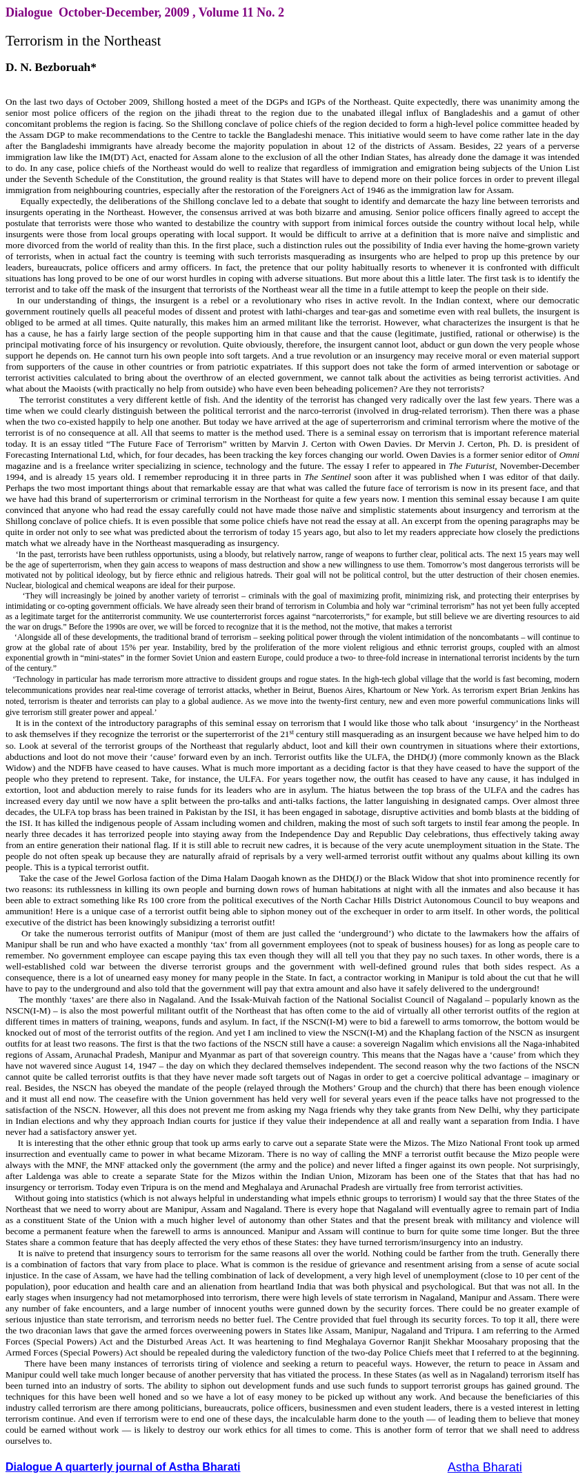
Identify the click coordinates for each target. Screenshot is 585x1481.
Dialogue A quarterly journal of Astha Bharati (123, 1467)
